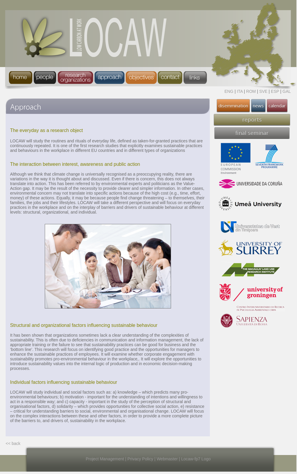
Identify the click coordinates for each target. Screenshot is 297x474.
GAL (286, 91)
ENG (228, 91)
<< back (13, 443)
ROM (251, 91)
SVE (263, 91)
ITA (240, 91)
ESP (275, 91)
